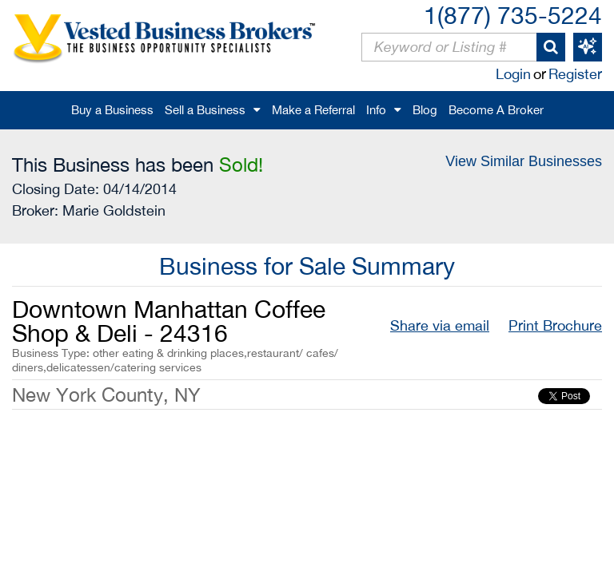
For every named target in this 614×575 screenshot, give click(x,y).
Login (513, 73)
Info (376, 110)
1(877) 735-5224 (513, 15)
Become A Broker (496, 110)
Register (575, 73)
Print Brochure (555, 325)
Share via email (439, 325)
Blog (425, 110)
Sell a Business (205, 110)
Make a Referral (313, 110)
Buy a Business (112, 110)
